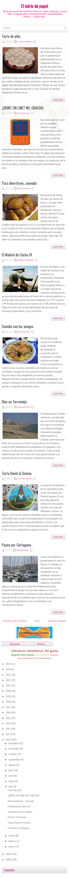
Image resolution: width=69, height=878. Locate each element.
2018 (8, 701)
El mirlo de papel (34, 6)
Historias (47, 658)
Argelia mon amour (22, 655)
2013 (8, 728)
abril (11, 786)
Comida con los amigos (17, 326)
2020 (8, 691)
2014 (8, 723)
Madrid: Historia (25, 260)
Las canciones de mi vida (30, 658)
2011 (8, 739)
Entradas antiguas (57, 620)
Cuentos (54, 655)
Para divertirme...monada (19, 183)
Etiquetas (15, 644)
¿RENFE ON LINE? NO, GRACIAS (23, 108)
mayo (11, 781)
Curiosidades (42, 655)
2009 (8, 859)
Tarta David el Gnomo (16, 473)
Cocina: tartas (25, 41)
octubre (12, 754)
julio (11, 770)
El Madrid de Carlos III (17, 255)
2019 (8, 696)
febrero (12, 841)
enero (11, 846)
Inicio (37, 620)
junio (11, 775)
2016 (8, 712)
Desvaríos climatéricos (27, 651)
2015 (8, 718)
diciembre (13, 743)
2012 (8, 734)
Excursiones (23, 550)
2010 (8, 854)
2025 (8, 664)
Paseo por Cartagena (16, 545)
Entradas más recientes (15, 620)
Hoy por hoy (24, 113)
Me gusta (51, 651)
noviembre (14, 748)
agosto (12, 765)
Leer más (58, 99)
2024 (8, 669)
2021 (8, 685)
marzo (12, 835)
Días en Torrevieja (14, 401)
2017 (8, 707)
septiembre (14, 759)
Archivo (41, 644)
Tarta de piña (11, 36)
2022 (8, 680)
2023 (8, 674)
